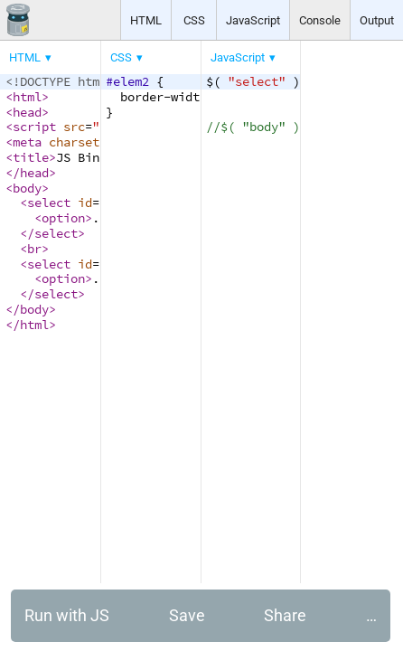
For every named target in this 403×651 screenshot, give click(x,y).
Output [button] (377, 20)
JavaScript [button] (253, 20)
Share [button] (285, 615)
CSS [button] (194, 20)
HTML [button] (146, 20)
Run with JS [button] (66, 615)
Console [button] (320, 20)
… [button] (371, 615)
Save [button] (187, 615)
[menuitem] (31, 57)
